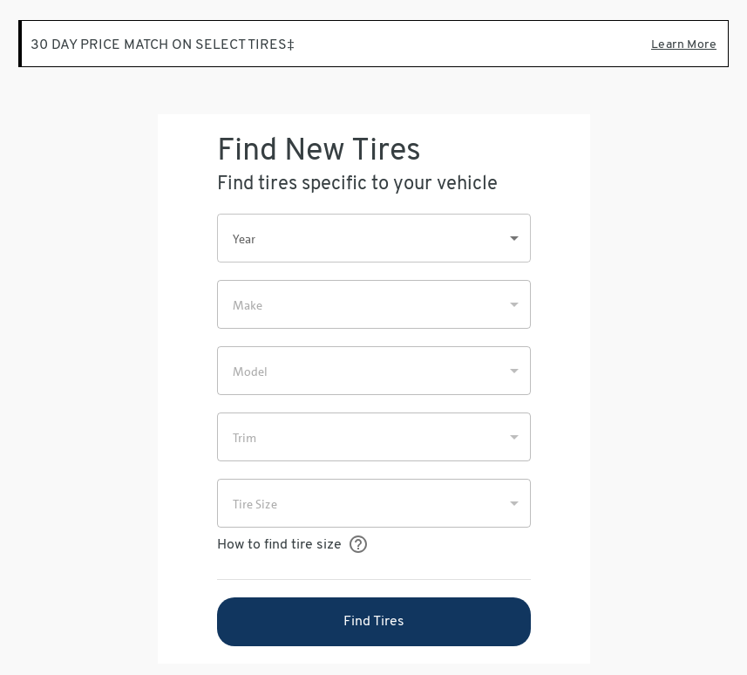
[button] (374, 238)
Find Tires (373, 622)
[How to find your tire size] (359, 545)
